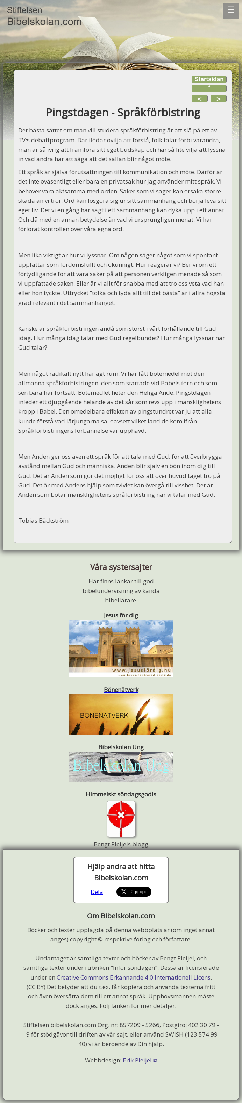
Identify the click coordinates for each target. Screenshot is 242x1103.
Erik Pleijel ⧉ (140, 1060)
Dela (97, 892)
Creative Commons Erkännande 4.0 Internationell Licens (134, 977)
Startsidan (208, 79)
